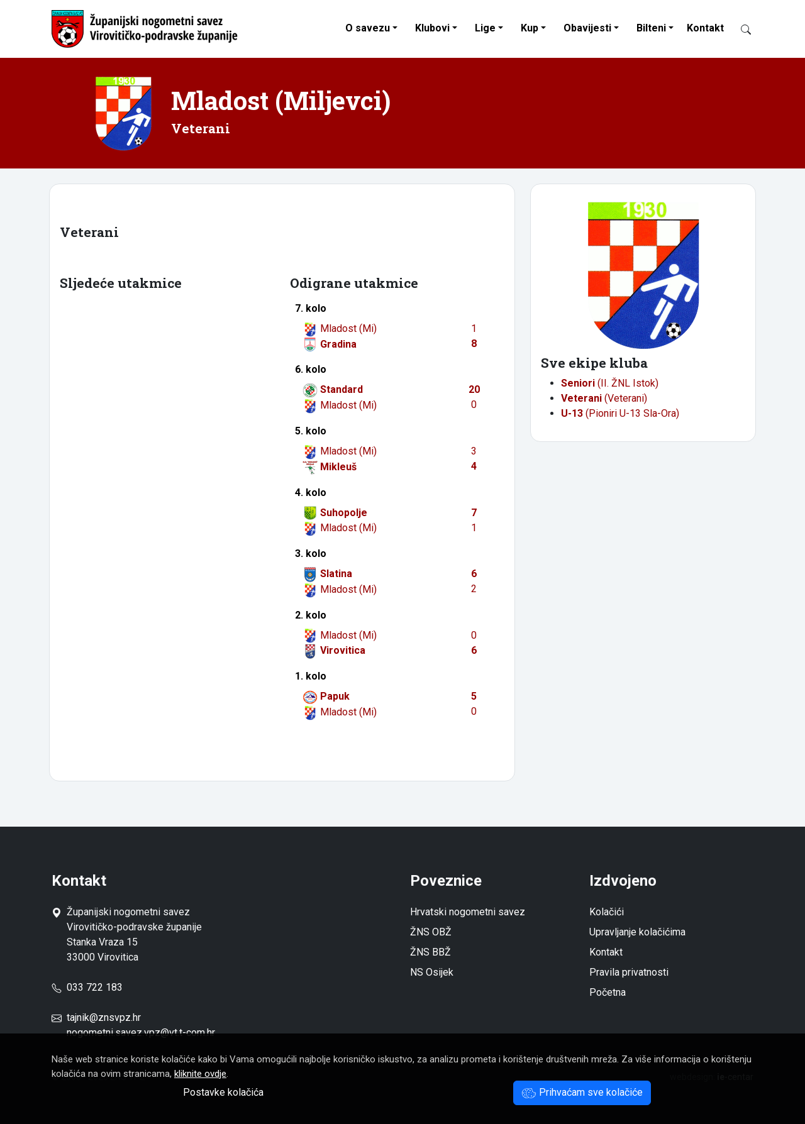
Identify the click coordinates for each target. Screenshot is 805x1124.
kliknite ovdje (200, 1073)
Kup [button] (529, 28)
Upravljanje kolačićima (637, 932)
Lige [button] (485, 28)
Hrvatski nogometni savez (467, 912)
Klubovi (432, 28)
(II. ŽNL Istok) (609, 383)
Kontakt (705, 28)
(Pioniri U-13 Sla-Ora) (620, 413)
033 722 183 (87, 987)
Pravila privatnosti (629, 972)
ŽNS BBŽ (430, 952)
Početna (607, 992)
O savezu (367, 28)
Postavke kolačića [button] (223, 1092)
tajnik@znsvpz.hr (104, 1017)
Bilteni (651, 28)
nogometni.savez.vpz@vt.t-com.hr (141, 1033)
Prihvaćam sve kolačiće (582, 1092)
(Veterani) (604, 398)
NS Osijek (431, 972)
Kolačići (606, 912)
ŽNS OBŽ (431, 932)
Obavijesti (587, 28)
